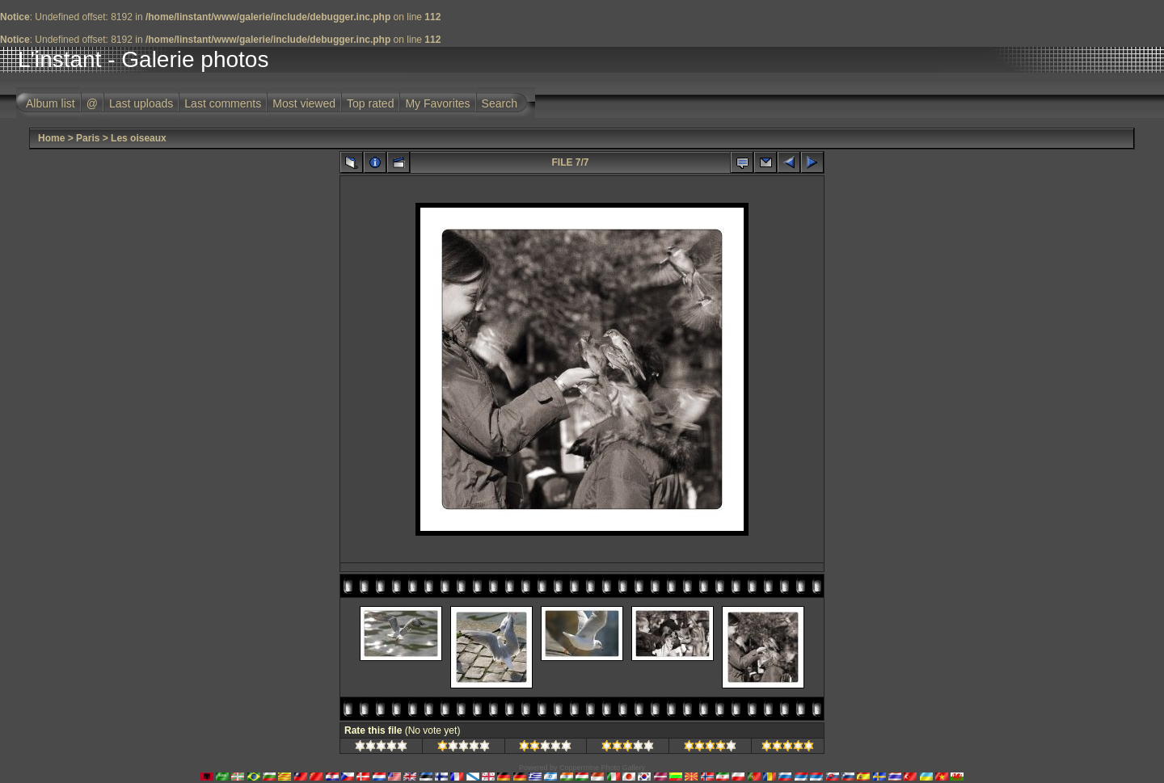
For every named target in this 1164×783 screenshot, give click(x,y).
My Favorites (437, 103)
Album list (50, 103)
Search (499, 103)
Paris (87, 138)
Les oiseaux (139, 138)
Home (51, 138)
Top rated (370, 103)
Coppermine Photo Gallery (602, 768)
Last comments (222, 103)
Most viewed (303, 103)
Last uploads (141, 103)
